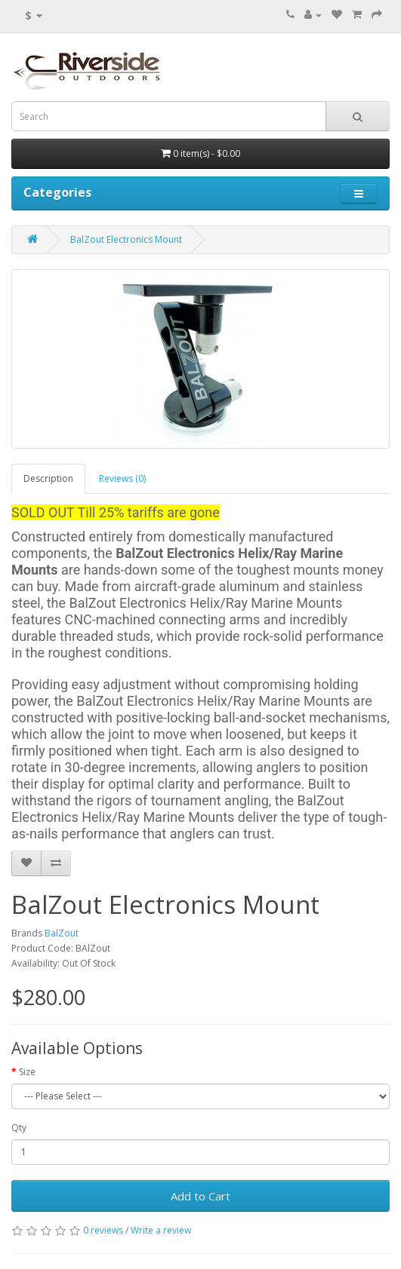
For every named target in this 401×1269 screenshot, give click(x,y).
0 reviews (103, 1230)
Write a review (161, 1230)
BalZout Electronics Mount (126, 239)
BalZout (62, 933)
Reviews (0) (122, 478)
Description (48, 478)
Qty (18, 1127)
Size (27, 1071)
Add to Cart (200, 1195)
